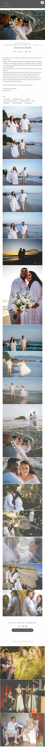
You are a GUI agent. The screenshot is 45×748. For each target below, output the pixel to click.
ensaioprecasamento (18, 99)
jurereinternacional (24, 101)
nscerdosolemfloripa (17, 103)
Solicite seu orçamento (22, 630)
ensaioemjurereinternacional (10, 101)
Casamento (28, 99)
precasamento (6, 99)
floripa (33, 101)
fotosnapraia (6, 103)
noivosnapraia (28, 103)
